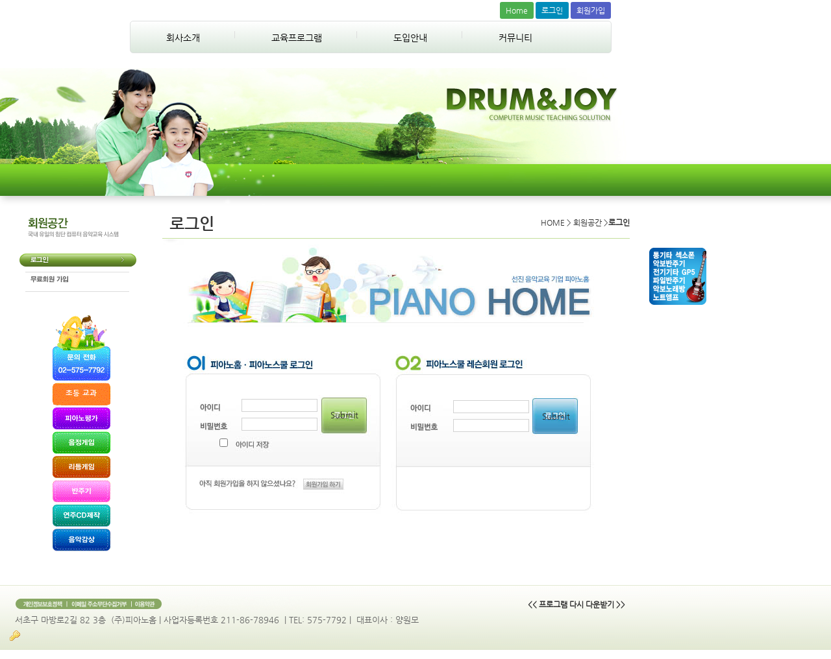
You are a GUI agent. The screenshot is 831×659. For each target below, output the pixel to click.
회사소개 (183, 37)
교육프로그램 (296, 37)
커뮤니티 (515, 37)
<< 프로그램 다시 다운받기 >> (576, 604)
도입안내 (410, 37)
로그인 (552, 10)
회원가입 (591, 10)
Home (517, 10)
